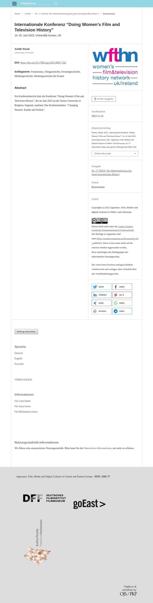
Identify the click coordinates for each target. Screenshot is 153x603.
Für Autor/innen (23, 406)
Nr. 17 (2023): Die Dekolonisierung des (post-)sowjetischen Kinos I (67, 13)
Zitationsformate (102, 153)
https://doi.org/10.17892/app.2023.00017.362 (43, 62)
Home (17, 13)
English (18, 358)
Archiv (27, 13)
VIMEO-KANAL (24, 379)
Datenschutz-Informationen (97, 448)
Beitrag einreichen (26, 331)
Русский (19, 364)
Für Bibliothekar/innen (26, 411)
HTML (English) (105, 98)
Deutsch (19, 353)
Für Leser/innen (23, 401)
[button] (102, 287)
